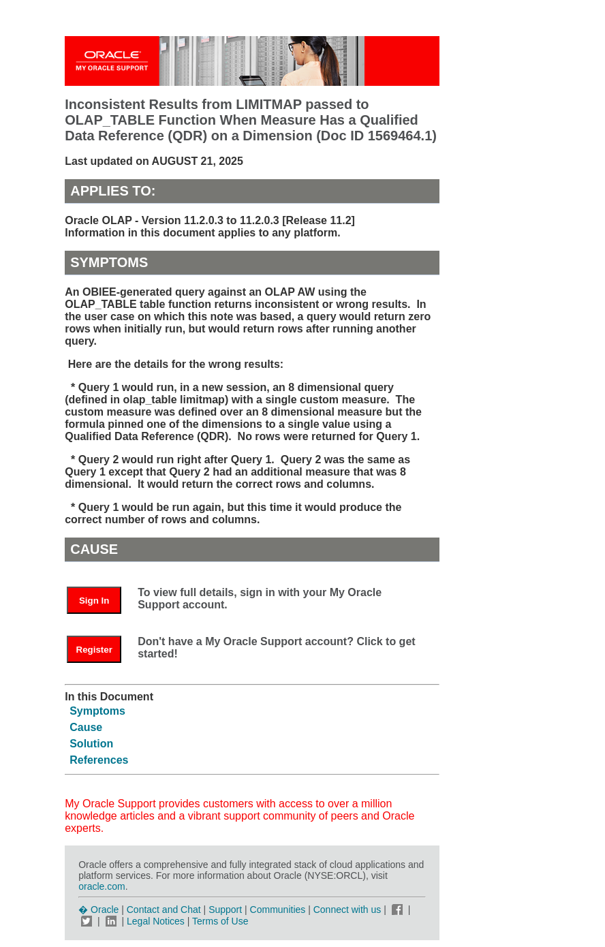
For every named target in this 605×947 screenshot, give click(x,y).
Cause (85, 727)
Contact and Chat (164, 909)
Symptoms (97, 711)
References (98, 760)
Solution (91, 743)
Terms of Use (220, 921)
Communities (278, 909)
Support (225, 909)
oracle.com (101, 886)
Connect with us (348, 909)
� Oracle (98, 909)
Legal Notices (156, 921)
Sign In (94, 600)
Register (94, 650)
